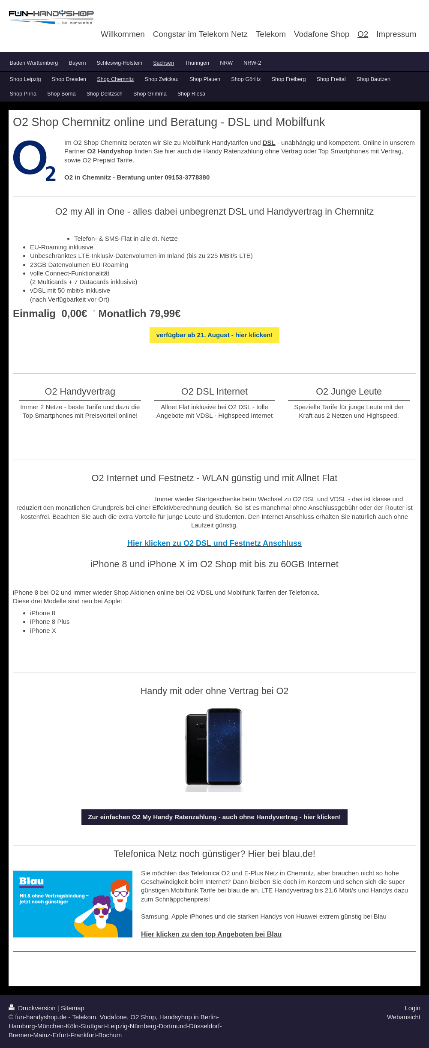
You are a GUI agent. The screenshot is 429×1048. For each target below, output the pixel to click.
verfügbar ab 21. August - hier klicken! (214, 334)
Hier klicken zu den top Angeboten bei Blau (211, 934)
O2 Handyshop (109, 151)
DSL (269, 142)
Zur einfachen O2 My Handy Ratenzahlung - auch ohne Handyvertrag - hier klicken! (214, 816)
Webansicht (403, 1017)
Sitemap (72, 1008)
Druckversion (33, 1008)
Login (412, 1008)
